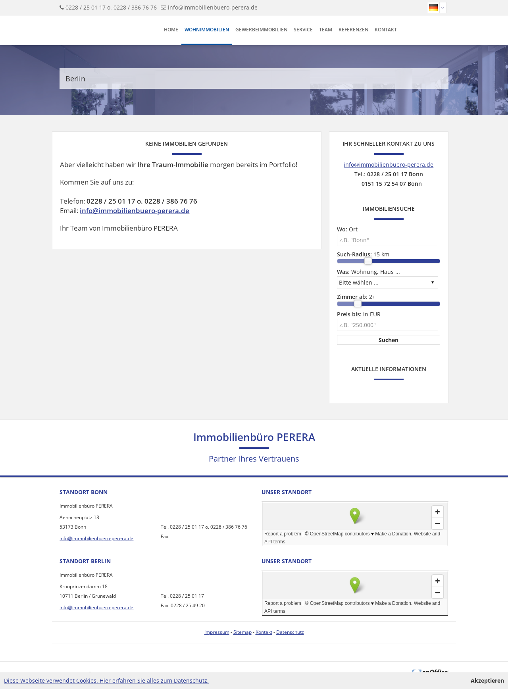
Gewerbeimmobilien (261, 29)
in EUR (359, 314)
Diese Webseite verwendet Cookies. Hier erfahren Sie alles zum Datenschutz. (106, 680)
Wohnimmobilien (207, 29)
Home (171, 29)
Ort (347, 229)
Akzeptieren (487, 680)
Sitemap (242, 632)
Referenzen (353, 29)
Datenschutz (290, 632)
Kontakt (386, 29)
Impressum (216, 632)
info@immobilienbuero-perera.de (213, 7)
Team (325, 29)
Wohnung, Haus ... (368, 271)
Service (303, 29)
